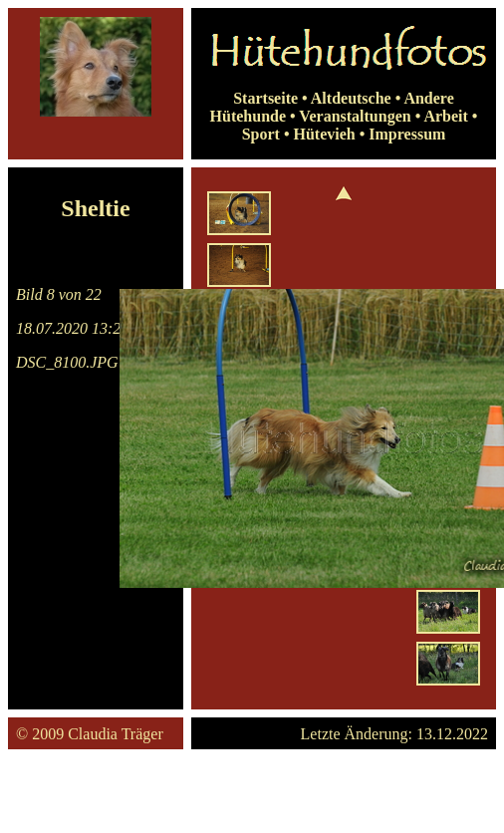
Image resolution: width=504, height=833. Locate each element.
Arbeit (445, 116)
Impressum (407, 134)
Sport (261, 134)
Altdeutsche (351, 98)
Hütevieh (324, 134)
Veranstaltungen (354, 116)
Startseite (265, 98)
